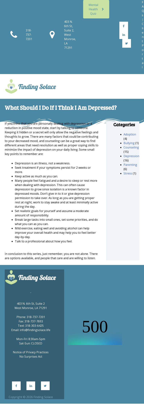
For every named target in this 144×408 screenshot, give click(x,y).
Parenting (130, 165)
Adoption (130, 134)
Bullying (129, 143)
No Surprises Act (30, 357)
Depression (131, 156)
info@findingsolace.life (35, 330)
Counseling (131, 147)
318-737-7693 (33, 321)
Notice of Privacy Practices (31, 352)
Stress (128, 173)
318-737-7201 (29, 34)
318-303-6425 (34, 326)
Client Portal (143, 45)
